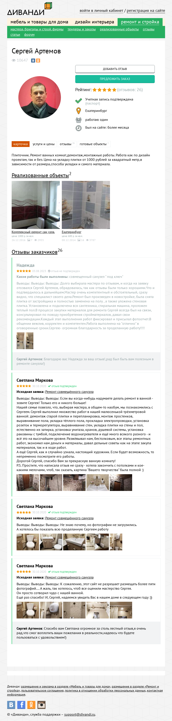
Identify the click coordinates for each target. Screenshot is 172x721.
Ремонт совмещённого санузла (69, 391)
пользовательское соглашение (42, 690)
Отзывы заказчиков (35, 251)
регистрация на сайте (146, 10)
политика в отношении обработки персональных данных (105, 690)
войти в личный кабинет (101, 10)
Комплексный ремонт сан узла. (33, 232)
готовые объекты (93, 144)
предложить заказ (115, 79)
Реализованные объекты (40, 175)
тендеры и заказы (82, 29)
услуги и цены (44, 144)
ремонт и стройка (140, 22)
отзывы (149, 29)
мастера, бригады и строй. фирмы (37, 29)
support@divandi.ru (79, 714)
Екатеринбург (71, 232)
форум (29, 34)
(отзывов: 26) (130, 89)
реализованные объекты (119, 29)
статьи (15, 34)
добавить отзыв (115, 69)
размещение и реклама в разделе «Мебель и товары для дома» (65, 686)
